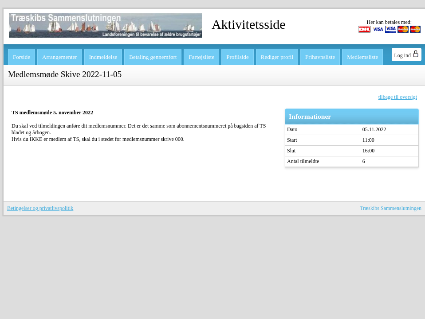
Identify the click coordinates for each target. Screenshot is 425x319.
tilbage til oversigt (397, 97)
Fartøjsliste (201, 57)
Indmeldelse (103, 57)
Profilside (237, 57)
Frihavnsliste (320, 57)
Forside (21, 57)
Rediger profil (277, 57)
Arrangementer (59, 57)
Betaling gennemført (153, 57)
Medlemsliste (362, 57)
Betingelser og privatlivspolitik (40, 208)
